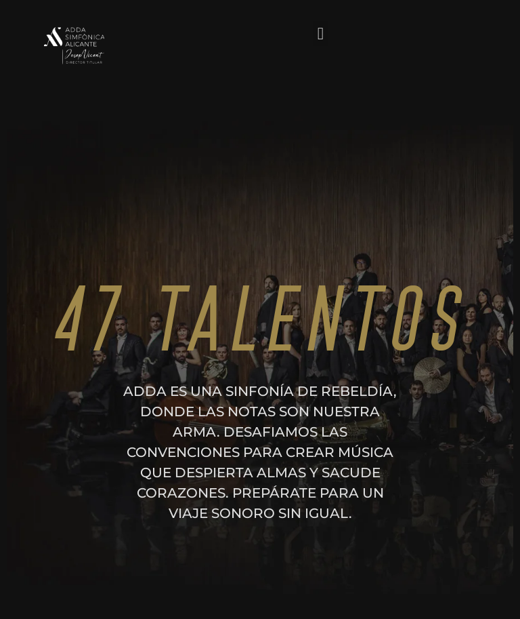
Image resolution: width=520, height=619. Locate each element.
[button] (320, 34)
